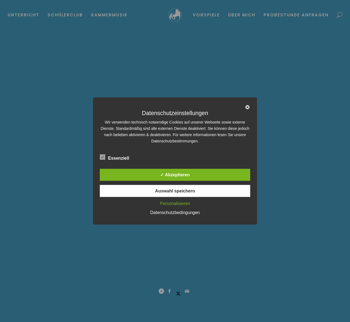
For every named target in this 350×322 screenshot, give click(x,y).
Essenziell (114, 157)
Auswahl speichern (175, 191)
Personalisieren (175, 203)
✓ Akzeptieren (175, 174)
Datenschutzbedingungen (175, 212)
